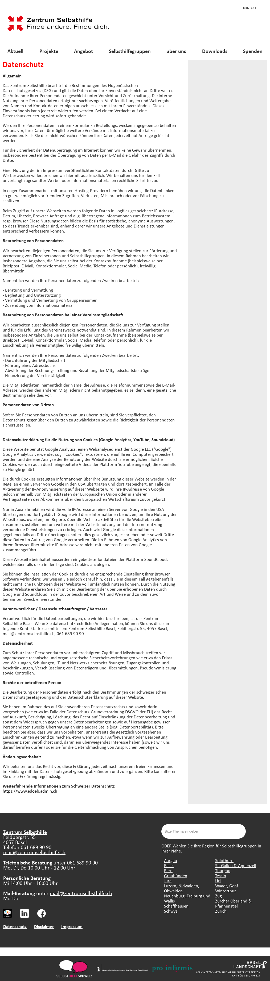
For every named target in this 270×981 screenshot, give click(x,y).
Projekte (48, 51)
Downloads (214, 51)
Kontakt (249, 7)
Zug (218, 896)
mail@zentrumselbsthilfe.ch (34, 852)
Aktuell (15, 51)
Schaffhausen (176, 906)
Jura (167, 880)
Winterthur (225, 891)
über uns (176, 51)
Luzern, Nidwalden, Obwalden (181, 888)
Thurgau (222, 870)
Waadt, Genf (226, 886)
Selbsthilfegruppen (130, 51)
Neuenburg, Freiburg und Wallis (187, 898)
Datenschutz (15, 926)
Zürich (221, 911)
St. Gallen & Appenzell (235, 865)
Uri (218, 880)
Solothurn (224, 860)
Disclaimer (44, 926)
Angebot (83, 51)
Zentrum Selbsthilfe (25, 831)
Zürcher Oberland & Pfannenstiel (233, 903)
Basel (169, 865)
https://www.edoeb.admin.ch (30, 791)
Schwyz (171, 911)
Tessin (220, 875)
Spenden (253, 51)
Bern (168, 870)
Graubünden (175, 875)
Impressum (72, 926)
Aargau (170, 860)
